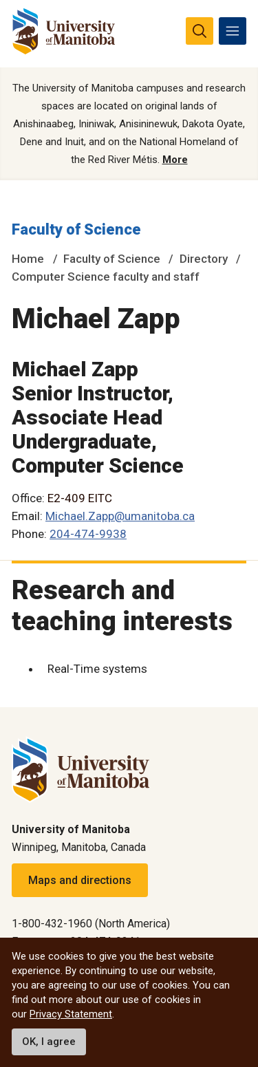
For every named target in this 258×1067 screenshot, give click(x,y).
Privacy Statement (71, 1014)
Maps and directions (79, 880)
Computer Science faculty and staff (106, 276)
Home (28, 259)
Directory (204, 259)
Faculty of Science (76, 229)
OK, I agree (49, 1041)
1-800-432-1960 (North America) (91, 923)
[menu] (232, 31)
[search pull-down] (199, 31)
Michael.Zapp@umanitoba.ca (120, 516)
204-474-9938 (88, 534)
